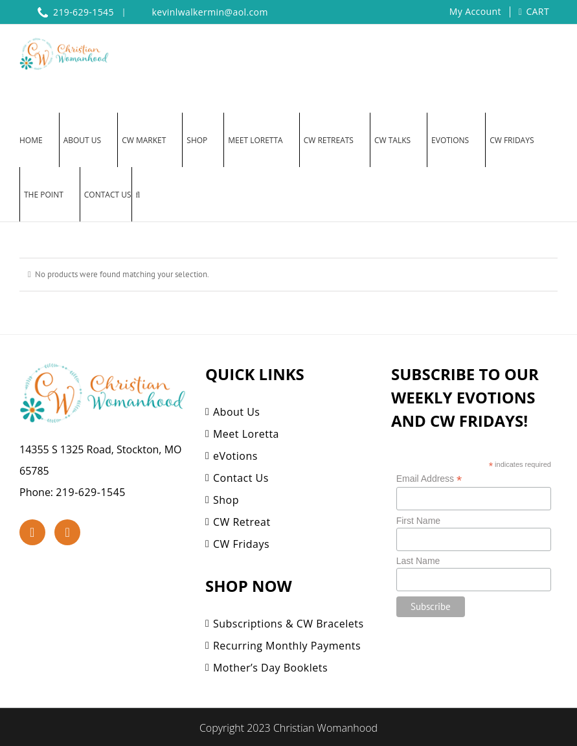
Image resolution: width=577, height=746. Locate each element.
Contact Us (241, 478)
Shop (226, 500)
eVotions (235, 456)
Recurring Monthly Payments (287, 646)
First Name (418, 520)
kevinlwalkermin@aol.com (209, 12)
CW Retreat (242, 522)
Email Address (429, 479)
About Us (236, 412)
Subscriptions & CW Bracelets (288, 623)
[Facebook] (32, 532)
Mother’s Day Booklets (270, 668)
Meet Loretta (246, 434)
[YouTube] (67, 532)
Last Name (418, 561)
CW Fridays (241, 544)
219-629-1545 (91, 492)
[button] (138, 194)
